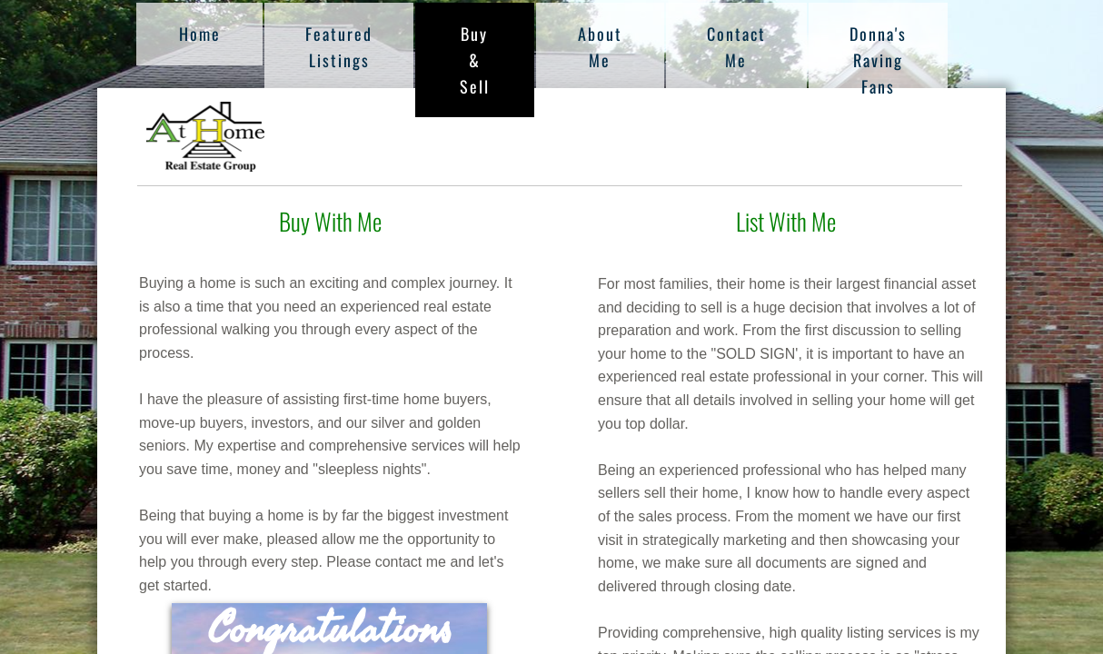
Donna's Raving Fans (878, 60)
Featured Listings (339, 47)
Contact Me (736, 47)
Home (200, 33)
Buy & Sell (475, 60)
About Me (600, 47)
